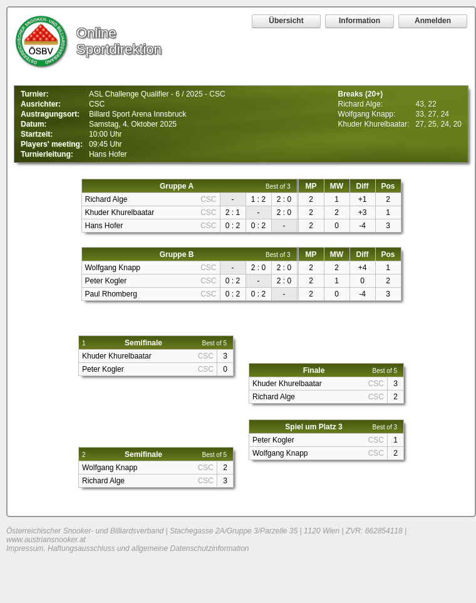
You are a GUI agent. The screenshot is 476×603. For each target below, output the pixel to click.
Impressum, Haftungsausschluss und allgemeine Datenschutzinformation (127, 548)
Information (359, 20)
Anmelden (433, 20)
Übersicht (286, 20)
